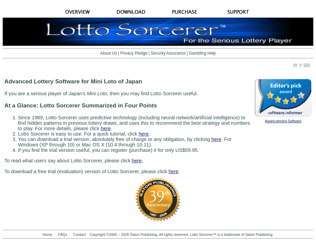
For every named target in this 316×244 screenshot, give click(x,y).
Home (47, 234)
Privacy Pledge (133, 53)
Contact (79, 234)
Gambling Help (202, 53)
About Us (108, 53)
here (106, 128)
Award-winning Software (283, 121)
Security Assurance (168, 53)
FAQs (62, 234)
